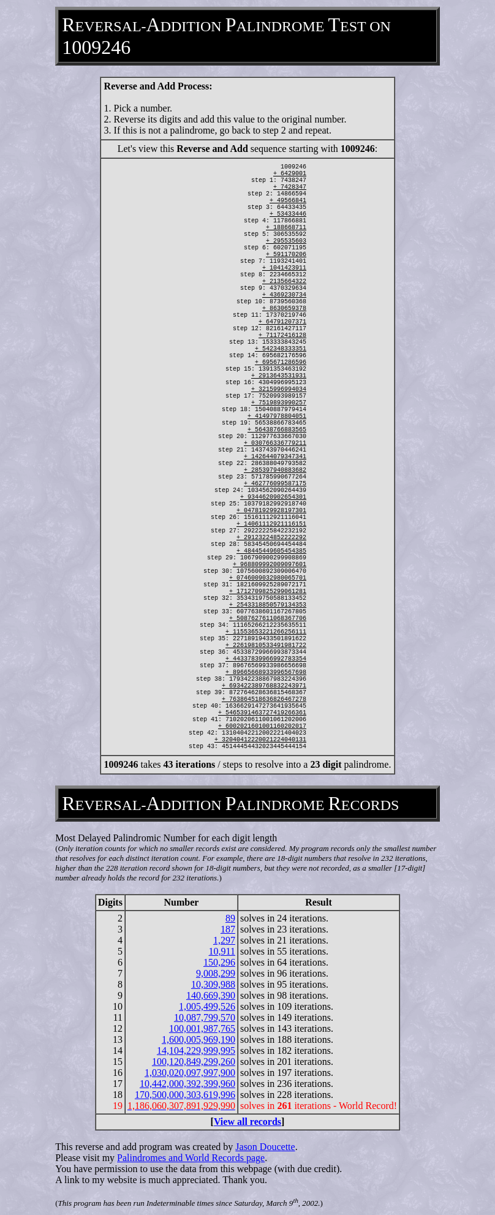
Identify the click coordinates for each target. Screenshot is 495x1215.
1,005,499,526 (207, 1006)
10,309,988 (213, 984)
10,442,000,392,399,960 (187, 1083)
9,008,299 (215, 973)
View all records (247, 1121)
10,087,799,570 (204, 1017)
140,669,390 (210, 995)
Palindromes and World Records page (191, 1158)
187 (228, 929)
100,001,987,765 (202, 1028)
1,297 (224, 940)
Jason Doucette (265, 1146)
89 (230, 918)
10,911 (222, 951)
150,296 (219, 962)
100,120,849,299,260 (193, 1061)
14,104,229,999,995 (196, 1050)
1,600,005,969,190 (198, 1039)
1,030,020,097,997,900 (190, 1072)
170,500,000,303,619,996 (185, 1094)
